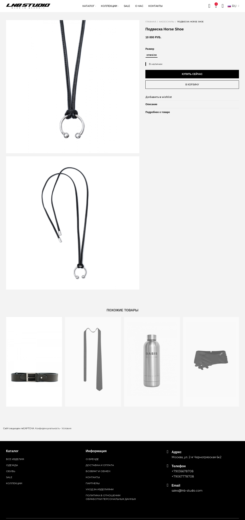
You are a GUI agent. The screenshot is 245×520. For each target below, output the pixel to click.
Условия (66, 428)
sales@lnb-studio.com (187, 490)
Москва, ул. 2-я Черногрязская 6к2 (196, 457)
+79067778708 (183, 476)
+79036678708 (183, 471)
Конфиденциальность (47, 428)
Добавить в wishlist (158, 96)
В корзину (192, 84)
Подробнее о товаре (157, 112)
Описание (151, 104)
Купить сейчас (192, 74)
